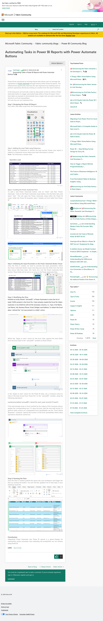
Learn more (6, 8)
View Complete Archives (78, 413)
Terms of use (5, 607)
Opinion (73, 310)
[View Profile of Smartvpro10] (74, 241)
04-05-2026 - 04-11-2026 (78, 355)
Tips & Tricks (17, 547)
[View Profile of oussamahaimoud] (76, 201)
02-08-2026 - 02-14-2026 (78, 393)
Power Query (75, 324)
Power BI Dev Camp (77, 329)
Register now (70, 35)
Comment (11, 579)
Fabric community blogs (46, 43)
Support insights (76, 306)
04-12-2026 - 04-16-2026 (78, 350)
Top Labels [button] (74, 287)
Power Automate (23, 83)
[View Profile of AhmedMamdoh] (76, 256)
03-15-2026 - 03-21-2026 (78, 369)
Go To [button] (93, 24)
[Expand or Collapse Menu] (3, 20)
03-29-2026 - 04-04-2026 (79, 359)
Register (71, 24)
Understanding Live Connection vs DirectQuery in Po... (83, 269)
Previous (80, 338)
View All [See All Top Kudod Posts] (73, 106)
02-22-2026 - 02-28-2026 (78, 384)
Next (94, 338)
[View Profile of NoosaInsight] (75, 277)
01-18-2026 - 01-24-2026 (78, 408)
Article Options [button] (56, 63)
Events (72, 301)
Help (86, 24)
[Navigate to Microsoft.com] (7, 15)
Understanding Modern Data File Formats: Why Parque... (82, 226)
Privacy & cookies (6, 603)
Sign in (79, 24)
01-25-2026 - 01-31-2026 (78, 403)
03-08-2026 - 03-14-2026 (78, 374)
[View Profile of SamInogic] (16, 70)
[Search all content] (76, 29)
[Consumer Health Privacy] (27, 614)
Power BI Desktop (76, 333)
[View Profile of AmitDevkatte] (75, 267)
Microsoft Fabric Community (18, 43)
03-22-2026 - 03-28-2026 (78, 364)
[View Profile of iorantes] (73, 234)
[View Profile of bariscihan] (73, 224)
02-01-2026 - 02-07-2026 (78, 398)
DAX (71, 315)
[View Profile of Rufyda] (76, 208)
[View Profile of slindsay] (79, 216)
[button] (61, 70)
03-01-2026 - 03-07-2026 (78, 379)
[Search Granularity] (42, 29)
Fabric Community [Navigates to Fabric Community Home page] (23, 14)
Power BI (73, 320)
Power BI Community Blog (74, 43)
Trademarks (4, 610)
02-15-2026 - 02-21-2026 (78, 388)
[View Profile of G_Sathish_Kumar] (76, 249)
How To (73, 292)
